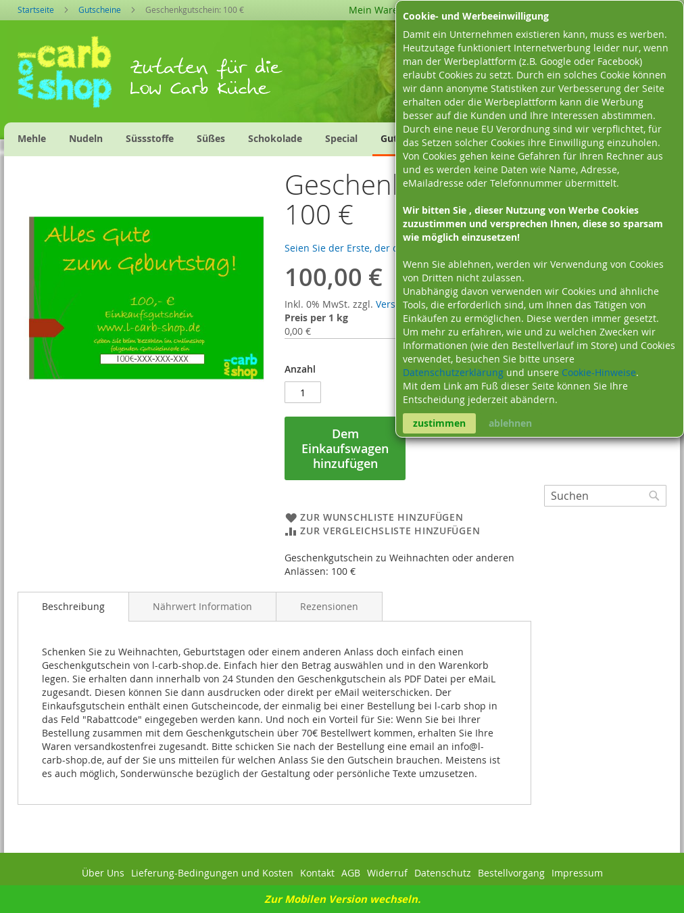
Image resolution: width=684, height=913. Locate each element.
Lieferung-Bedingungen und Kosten (212, 872)
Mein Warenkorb (386, 9)
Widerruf (387, 872)
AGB (350, 872)
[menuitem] (31, 138)
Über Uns (103, 872)
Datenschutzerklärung (454, 372)
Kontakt (317, 872)
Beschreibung (73, 606)
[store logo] (73, 76)
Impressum (577, 872)
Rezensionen (329, 606)
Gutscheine (99, 9)
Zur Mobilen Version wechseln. (342, 899)
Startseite (36, 9)
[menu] (258, 139)
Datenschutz (442, 872)
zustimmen (439, 423)
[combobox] (605, 496)
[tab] (73, 607)
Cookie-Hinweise (599, 372)
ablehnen (510, 423)
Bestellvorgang (511, 872)
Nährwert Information (202, 606)
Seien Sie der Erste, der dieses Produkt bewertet (394, 247)
